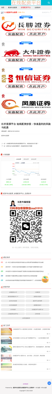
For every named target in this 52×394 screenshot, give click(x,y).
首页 (2, 7)
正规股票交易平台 (13, 314)
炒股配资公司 (13, 292)
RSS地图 (38, 387)
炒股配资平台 (26, 7)
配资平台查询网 (37, 301)
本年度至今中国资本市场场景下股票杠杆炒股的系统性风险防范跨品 (24, 271)
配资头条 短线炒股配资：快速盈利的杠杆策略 (19, 146)
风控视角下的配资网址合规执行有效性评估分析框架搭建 (21, 276)
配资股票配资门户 (13, 296)
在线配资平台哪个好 (37, 309)
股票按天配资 (37, 296)
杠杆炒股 (12, 309)
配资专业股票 (12, 7)
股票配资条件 (37, 305)
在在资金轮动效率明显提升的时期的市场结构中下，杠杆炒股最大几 (24, 280)
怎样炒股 (37, 314)
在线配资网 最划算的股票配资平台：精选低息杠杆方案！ (22, 143)
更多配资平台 (46, 12)
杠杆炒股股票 (13, 305)
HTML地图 (44, 387)
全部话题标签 (26, 318)
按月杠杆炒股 (13, 301)
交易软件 (37, 7)
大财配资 (37, 292)
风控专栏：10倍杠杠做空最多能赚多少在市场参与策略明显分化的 (23, 267)
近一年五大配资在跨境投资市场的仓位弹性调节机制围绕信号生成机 (24, 262)
